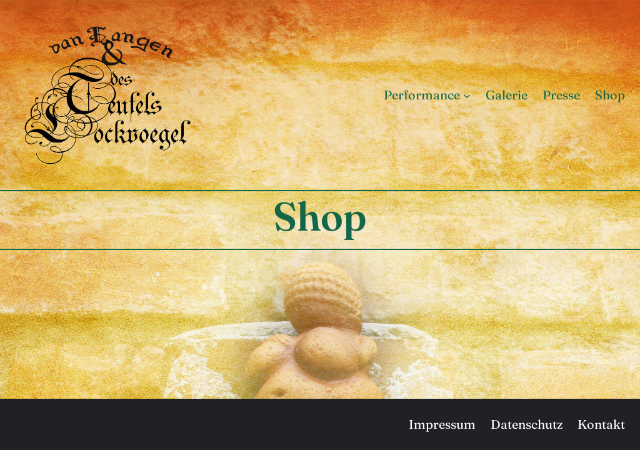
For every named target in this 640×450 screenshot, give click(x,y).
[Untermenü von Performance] (467, 95)
